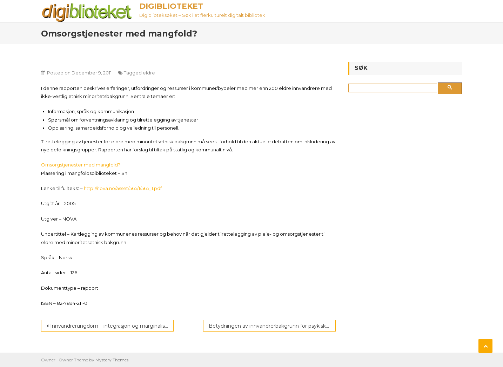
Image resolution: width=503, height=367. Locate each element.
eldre (149, 73)
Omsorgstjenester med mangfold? (80, 165)
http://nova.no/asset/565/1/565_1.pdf (123, 188)
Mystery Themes (111, 359)
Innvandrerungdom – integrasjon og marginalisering (112, 326)
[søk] (394, 88)
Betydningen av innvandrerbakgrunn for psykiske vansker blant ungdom (272, 326)
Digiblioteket (171, 6)
